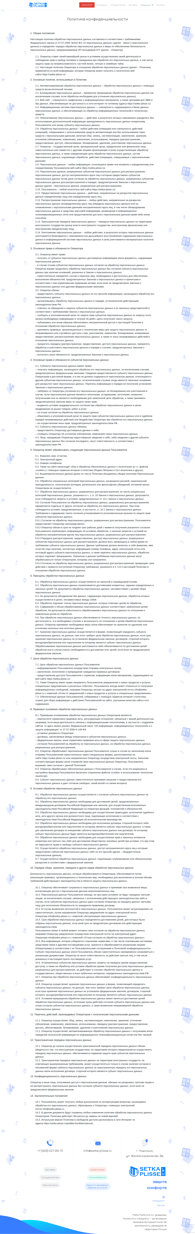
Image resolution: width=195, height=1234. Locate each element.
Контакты (161, 5)
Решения (147, 4)
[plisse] (37, 4)
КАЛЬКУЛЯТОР (87, 5)
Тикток (160, 1205)
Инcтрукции (101, 5)
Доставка (133, 5)
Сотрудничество (117, 5)
